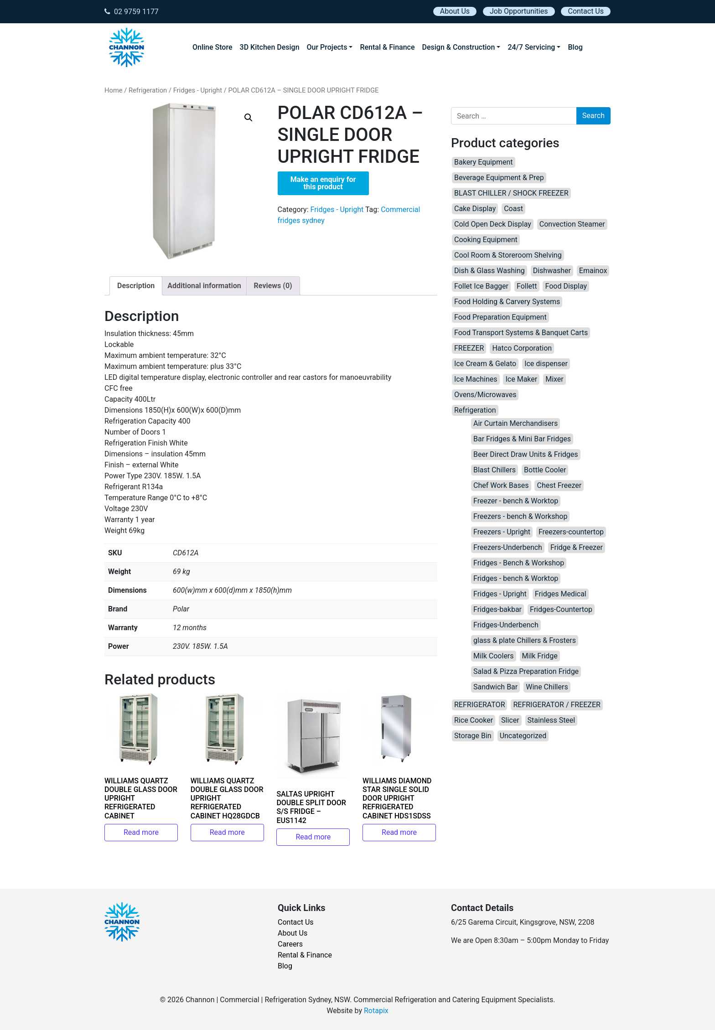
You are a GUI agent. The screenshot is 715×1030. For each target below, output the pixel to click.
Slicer (510, 720)
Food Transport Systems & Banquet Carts (521, 332)
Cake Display (475, 208)
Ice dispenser (546, 363)
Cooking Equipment (486, 239)
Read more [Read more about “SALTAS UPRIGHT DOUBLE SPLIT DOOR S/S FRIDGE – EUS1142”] (313, 837)
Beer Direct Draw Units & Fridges (525, 454)
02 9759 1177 (131, 11)
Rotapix (376, 1010)
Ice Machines (475, 379)
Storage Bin (473, 735)
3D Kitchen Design (270, 47)
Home (113, 90)
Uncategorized (523, 735)
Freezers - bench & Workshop (520, 516)
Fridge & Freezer (576, 547)
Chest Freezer (559, 485)
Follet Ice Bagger (481, 286)
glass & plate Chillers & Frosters (524, 640)
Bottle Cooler (545, 470)
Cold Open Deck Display (492, 224)
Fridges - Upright (197, 90)
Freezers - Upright (501, 532)
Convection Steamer (572, 224)
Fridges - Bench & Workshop (518, 563)
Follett (527, 286)
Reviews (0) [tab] (273, 285)
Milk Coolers (493, 656)
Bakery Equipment (483, 162)
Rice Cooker (473, 720)
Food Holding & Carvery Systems (507, 301)
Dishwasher (552, 270)
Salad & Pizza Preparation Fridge (526, 671)
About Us (455, 11)
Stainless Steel (551, 720)
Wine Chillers (547, 687)
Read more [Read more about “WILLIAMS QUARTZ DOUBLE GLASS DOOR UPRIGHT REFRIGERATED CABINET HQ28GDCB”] (227, 832)
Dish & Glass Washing (489, 270)
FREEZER (469, 348)
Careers (290, 944)
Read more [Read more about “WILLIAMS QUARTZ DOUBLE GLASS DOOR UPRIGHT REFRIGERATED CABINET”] (141, 832)
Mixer (554, 379)
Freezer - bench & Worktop (515, 501)
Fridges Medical (560, 594)
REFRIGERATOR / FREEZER (556, 704)
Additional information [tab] (204, 285)
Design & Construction (458, 47)
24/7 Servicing (531, 47)
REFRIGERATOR (479, 704)
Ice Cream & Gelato (485, 363)
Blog (575, 47)
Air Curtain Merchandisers (515, 423)
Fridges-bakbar (497, 609)
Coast (513, 208)
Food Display (566, 286)
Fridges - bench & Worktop (515, 578)
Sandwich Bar (495, 687)
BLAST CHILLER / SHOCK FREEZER (511, 193)
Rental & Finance (387, 47)
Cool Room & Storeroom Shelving (508, 255)
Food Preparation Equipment (500, 317)
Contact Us (586, 11)
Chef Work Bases (501, 485)
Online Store (212, 47)
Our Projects (327, 47)
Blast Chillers (494, 470)
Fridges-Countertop (561, 609)
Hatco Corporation (522, 348)
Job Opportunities (519, 11)
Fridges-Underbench (506, 625)
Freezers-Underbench (507, 547)
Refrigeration (148, 90)
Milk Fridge (540, 656)
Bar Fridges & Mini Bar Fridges (522, 439)
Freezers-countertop (571, 532)
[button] (248, 117)
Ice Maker (521, 379)
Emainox (593, 270)
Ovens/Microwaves (485, 394)
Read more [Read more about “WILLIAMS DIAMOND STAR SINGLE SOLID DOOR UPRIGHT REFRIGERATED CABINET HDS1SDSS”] (399, 832)
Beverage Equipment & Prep (499, 177)
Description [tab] (136, 285)
